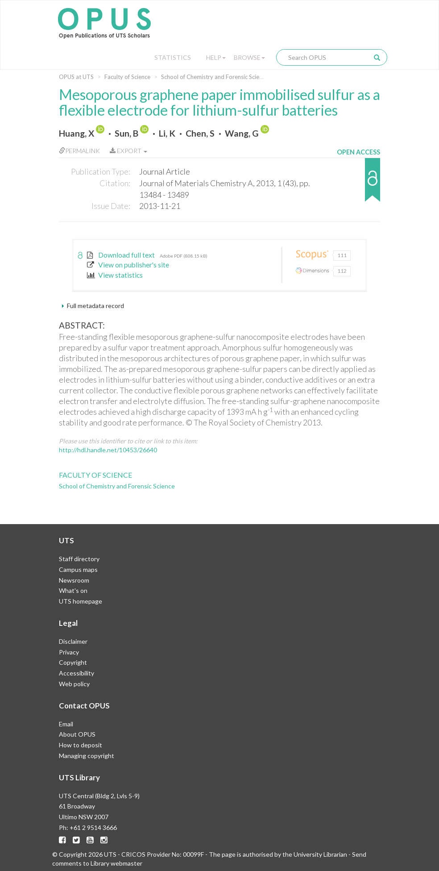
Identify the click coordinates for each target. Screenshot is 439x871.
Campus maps (78, 569)
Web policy (74, 684)
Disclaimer (73, 641)
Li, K (167, 133)
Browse (249, 57)
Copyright (73, 662)
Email (66, 724)
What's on (73, 590)
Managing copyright (86, 755)
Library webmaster (116, 863)
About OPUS (77, 734)
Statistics (172, 57)
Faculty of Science (127, 76)
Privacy (69, 652)
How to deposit (80, 745)
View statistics (115, 275)
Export (128, 150)
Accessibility (76, 673)
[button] (358, 184)
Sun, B (126, 133)
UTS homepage (80, 601)
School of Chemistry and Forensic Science (214, 76)
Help (216, 57)
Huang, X (76, 133)
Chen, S (200, 133)
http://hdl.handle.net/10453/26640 (108, 450)
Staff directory (79, 559)
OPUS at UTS (76, 76)
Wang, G (242, 133)
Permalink (79, 150)
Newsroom (74, 580)
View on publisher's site (128, 265)
